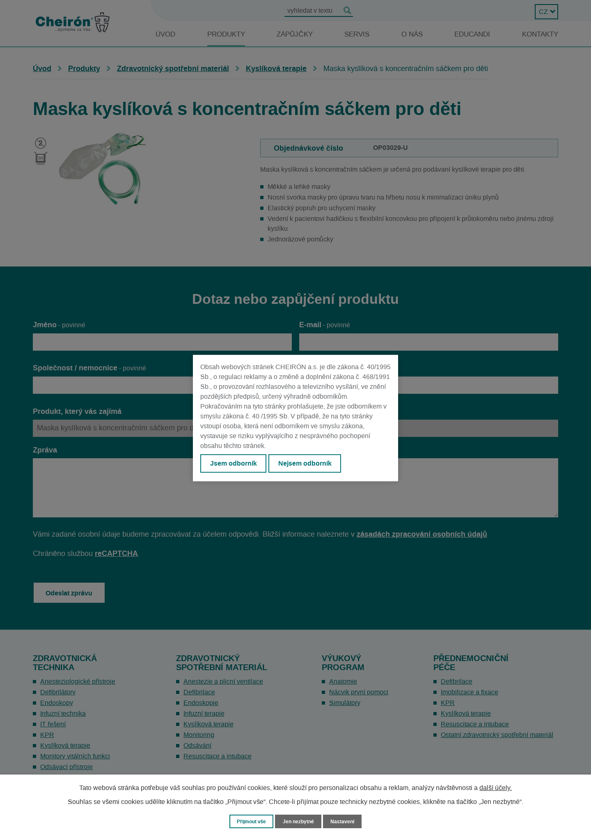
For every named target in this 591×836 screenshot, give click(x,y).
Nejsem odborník (308, 464)
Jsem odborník (234, 464)
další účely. (495, 787)
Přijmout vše (250, 821)
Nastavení (345, 821)
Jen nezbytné (299, 821)
